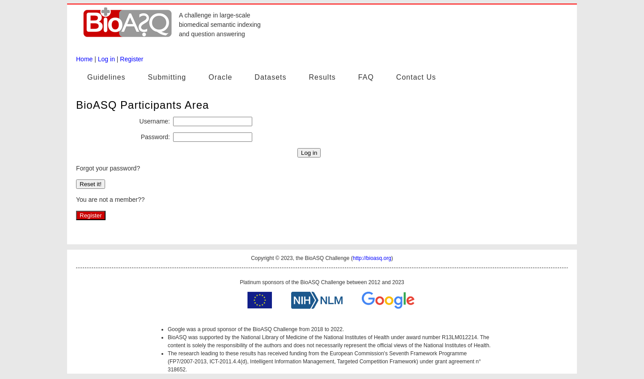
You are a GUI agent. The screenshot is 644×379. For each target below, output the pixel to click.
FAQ (366, 77)
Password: (155, 137)
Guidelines (106, 77)
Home (84, 59)
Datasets (270, 77)
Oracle (220, 77)
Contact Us (416, 77)
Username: (155, 121)
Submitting (167, 77)
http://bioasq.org (372, 258)
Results (322, 77)
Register (131, 59)
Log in (106, 59)
